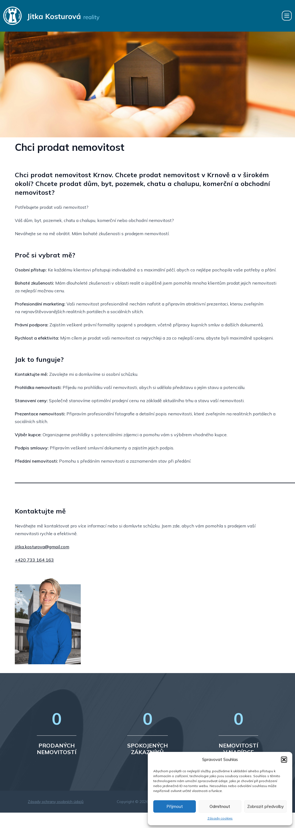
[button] (284, 759)
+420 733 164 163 (34, 560)
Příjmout (174, 806)
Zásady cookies (220, 818)
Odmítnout (220, 806)
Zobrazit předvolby (265, 806)
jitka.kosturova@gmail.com (42, 546)
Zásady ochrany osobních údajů (56, 801)
